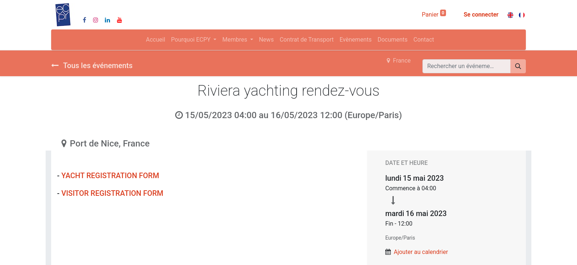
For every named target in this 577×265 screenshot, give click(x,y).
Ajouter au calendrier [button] (421, 251)
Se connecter (481, 14)
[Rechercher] (518, 66)
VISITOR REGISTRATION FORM (113, 193)
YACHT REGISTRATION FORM (111, 175)
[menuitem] (155, 39)
